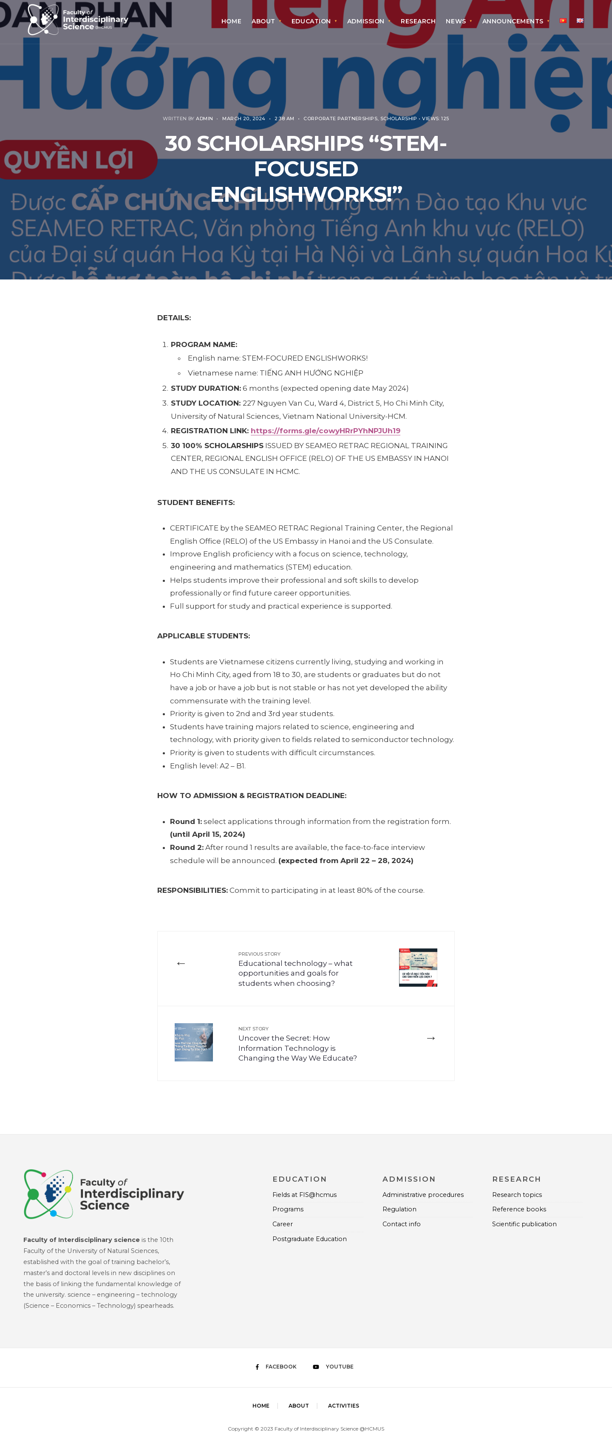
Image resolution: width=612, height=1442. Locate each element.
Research (418, 21)
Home (231, 21)
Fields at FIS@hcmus (304, 1195)
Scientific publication (524, 1224)
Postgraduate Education (309, 1239)
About (263, 21)
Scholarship (398, 118)
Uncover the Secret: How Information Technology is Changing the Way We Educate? (297, 1044)
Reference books (519, 1209)
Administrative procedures (423, 1195)
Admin (204, 118)
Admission (366, 21)
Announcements (513, 21)
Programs (287, 1209)
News (456, 21)
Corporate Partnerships (340, 118)
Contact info (401, 1224)
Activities (343, 1405)
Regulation (399, 1209)
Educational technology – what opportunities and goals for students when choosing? (295, 969)
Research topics (517, 1195)
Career (282, 1224)
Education (311, 21)
